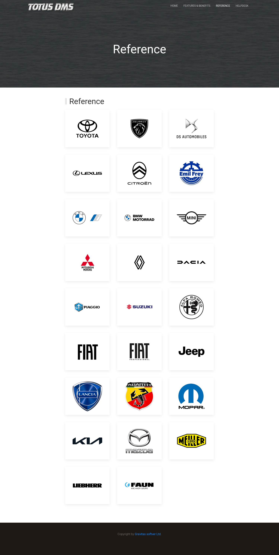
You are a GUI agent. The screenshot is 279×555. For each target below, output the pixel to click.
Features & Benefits (197, 5)
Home (174, 5)
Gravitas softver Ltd (148, 534)
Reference (223, 5)
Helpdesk (242, 5)
